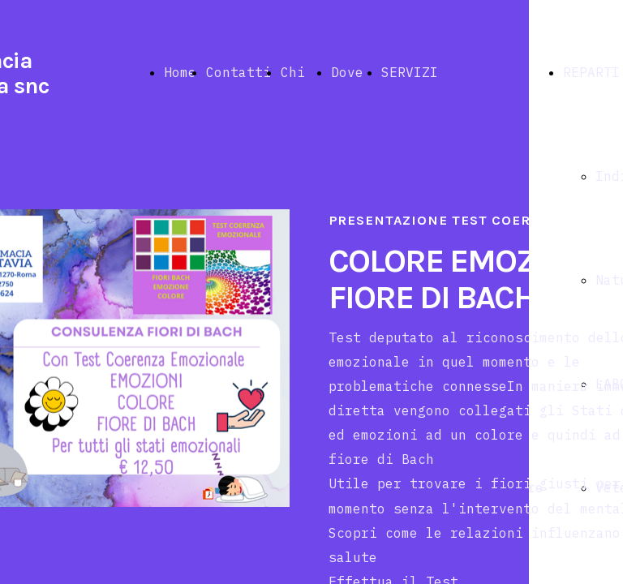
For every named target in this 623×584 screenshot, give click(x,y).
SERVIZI (409, 72)
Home (180, 72)
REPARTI (591, 72)
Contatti (238, 72)
